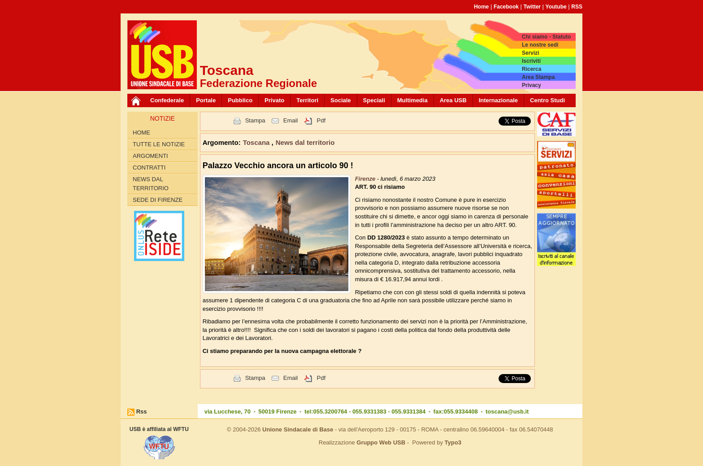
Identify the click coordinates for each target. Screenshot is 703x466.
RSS (576, 7)
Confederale (167, 100)
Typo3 (453, 442)
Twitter (532, 7)
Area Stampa (538, 77)
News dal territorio (151, 184)
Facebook (506, 7)
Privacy (531, 85)
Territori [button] (307, 100)
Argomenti (150, 155)
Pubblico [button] (240, 100)
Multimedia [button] (412, 100)
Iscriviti (531, 61)
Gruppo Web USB (380, 442)
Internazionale (498, 100)
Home (481, 7)
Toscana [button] (257, 142)
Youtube (556, 7)
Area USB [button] (453, 100)
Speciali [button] (374, 100)
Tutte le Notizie (159, 144)
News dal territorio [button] (305, 142)
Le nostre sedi (540, 45)
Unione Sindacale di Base (297, 429)
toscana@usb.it (507, 411)
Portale (206, 100)
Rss (141, 411)
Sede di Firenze (157, 199)
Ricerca (531, 69)
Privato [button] (274, 100)
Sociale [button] (340, 100)
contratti (149, 167)
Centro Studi (547, 100)
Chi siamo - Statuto (546, 37)
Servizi (530, 53)
